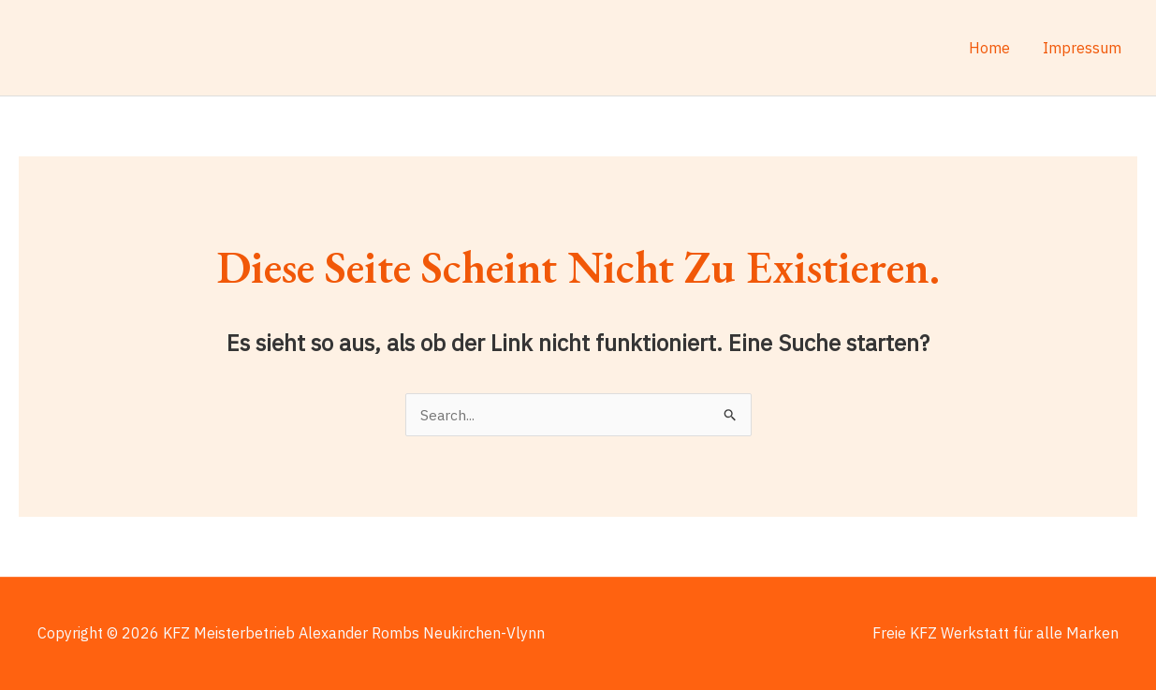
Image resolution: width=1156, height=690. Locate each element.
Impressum (1083, 47)
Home (993, 47)
